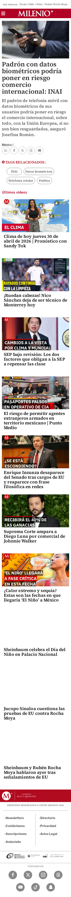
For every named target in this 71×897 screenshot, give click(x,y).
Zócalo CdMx (26, 4)
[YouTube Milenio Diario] (20, 887)
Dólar (40, 4)
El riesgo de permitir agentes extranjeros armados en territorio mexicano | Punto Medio (34, 420)
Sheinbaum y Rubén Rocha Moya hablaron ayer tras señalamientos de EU (32, 772)
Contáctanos (15, 826)
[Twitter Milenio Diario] (28, 875)
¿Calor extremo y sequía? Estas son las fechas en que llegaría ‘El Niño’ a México (32, 595)
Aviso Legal (48, 834)
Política (44, 180)
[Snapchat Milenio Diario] (50, 887)
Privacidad (48, 826)
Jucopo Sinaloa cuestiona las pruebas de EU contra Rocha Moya (34, 713)
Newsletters (15, 818)
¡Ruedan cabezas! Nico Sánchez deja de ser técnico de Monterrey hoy (35, 300)
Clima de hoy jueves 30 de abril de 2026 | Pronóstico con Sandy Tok (35, 241)
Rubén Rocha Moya (56, 4)
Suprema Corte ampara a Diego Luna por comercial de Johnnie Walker (34, 536)
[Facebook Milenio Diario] (13, 875)
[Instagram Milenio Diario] (43, 875)
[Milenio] (35, 13)
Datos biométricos (38, 171)
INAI (14, 171)
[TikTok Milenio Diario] (35, 887)
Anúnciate (13, 842)
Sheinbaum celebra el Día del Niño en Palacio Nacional (35, 651)
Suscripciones (16, 834)
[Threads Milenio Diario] (58, 875)
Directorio (47, 818)
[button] (3, 14)
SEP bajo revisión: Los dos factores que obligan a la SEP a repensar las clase (34, 359)
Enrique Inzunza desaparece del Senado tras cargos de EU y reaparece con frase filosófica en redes (34, 479)
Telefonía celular (20, 180)
